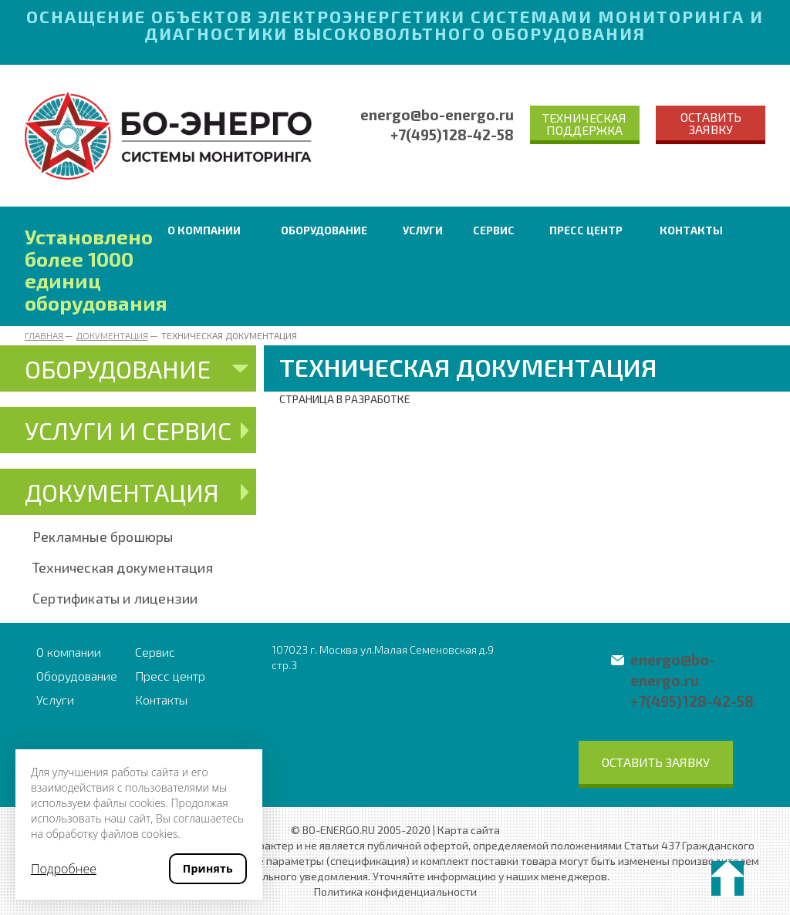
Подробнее (63, 868)
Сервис (494, 230)
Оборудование (324, 230)
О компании (204, 230)
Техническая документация (122, 567)
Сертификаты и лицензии (115, 598)
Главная (44, 335)
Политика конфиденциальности (395, 891)
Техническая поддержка (584, 123)
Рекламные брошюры (102, 536)
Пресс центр (586, 230)
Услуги (423, 230)
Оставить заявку (710, 122)
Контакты (691, 230)
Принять (208, 868)
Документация (112, 335)
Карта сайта (468, 829)
